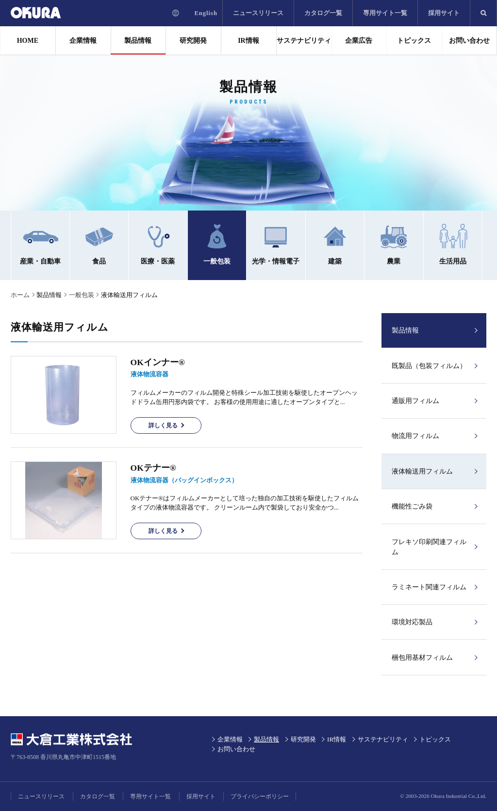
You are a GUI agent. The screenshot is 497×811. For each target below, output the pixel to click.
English (205, 13)
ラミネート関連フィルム (429, 587)
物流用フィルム (415, 436)
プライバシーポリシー (260, 796)
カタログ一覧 (323, 13)
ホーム (20, 295)
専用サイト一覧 (385, 13)
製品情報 (137, 40)
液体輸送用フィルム (422, 471)
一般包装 (81, 295)
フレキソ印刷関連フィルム (429, 547)
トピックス (414, 40)
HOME (27, 40)
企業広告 (358, 40)
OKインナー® (158, 362)
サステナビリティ (304, 40)
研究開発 (193, 40)
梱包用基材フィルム (422, 657)
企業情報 (83, 40)
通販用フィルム (415, 401)
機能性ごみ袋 (412, 506)
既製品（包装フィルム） (429, 366)
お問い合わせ (469, 40)
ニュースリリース (258, 13)
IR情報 (248, 40)
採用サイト (444, 13)
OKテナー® (153, 468)
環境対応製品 (412, 622)
